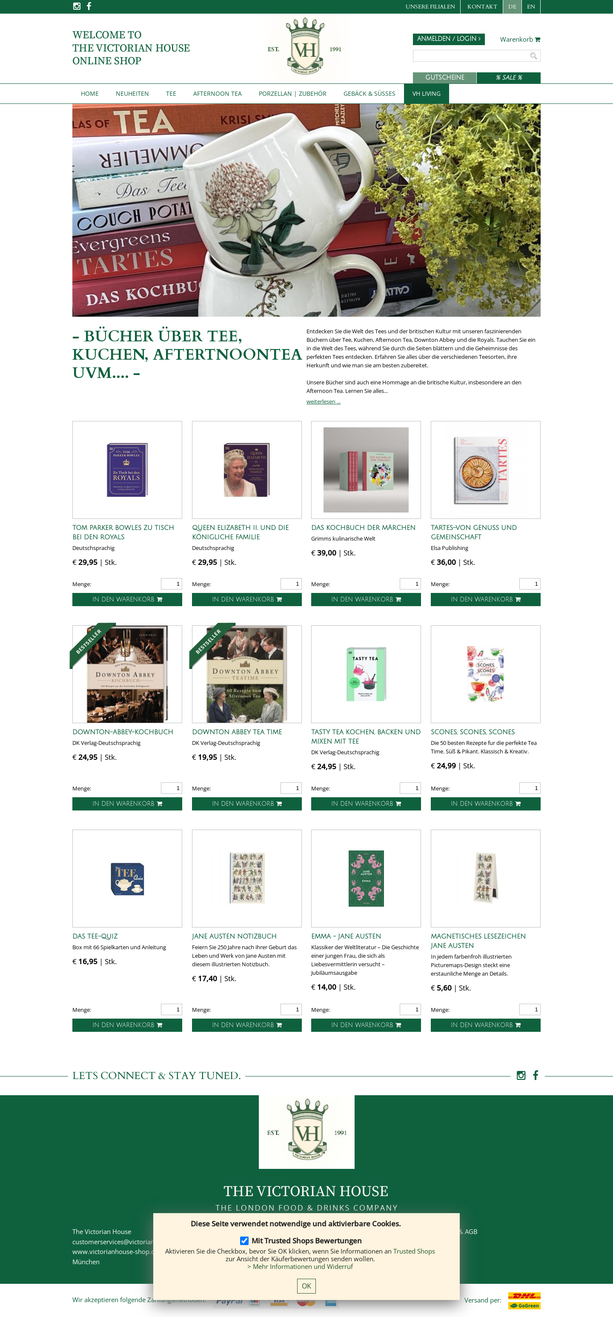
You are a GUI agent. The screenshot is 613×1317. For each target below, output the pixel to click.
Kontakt (482, 7)
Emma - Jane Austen (346, 936)
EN (531, 7)
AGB (471, 1231)
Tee (171, 93)
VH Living (426, 93)
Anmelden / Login (449, 39)
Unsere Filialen (430, 7)
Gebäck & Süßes (369, 93)
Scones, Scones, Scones (473, 732)
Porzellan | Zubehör (293, 93)
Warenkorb (520, 39)
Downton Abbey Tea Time (237, 732)
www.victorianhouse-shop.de (115, 1251)
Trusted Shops (414, 1251)
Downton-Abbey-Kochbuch (122, 732)
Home (90, 93)
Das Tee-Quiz (94, 936)
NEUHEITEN (132, 93)
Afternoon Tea (217, 93)
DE (512, 7)
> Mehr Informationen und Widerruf (300, 1266)
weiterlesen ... (323, 401)
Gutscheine (444, 77)
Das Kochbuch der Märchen (363, 527)
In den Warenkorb (127, 599)
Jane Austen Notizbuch (234, 936)
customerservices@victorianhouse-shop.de (135, 1241)
